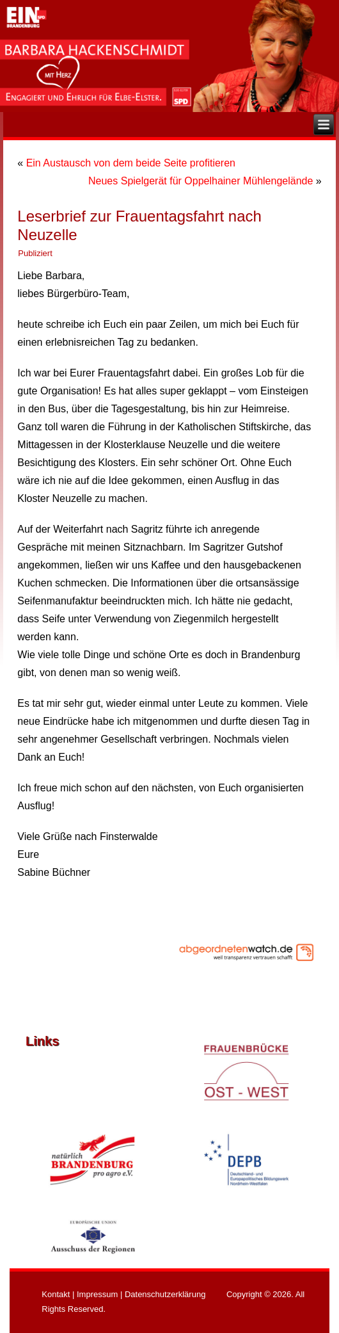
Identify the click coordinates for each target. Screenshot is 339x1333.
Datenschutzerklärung (165, 1294)
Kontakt (56, 1294)
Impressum (97, 1294)
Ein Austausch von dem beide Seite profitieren (130, 163)
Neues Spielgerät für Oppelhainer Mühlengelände (200, 180)
